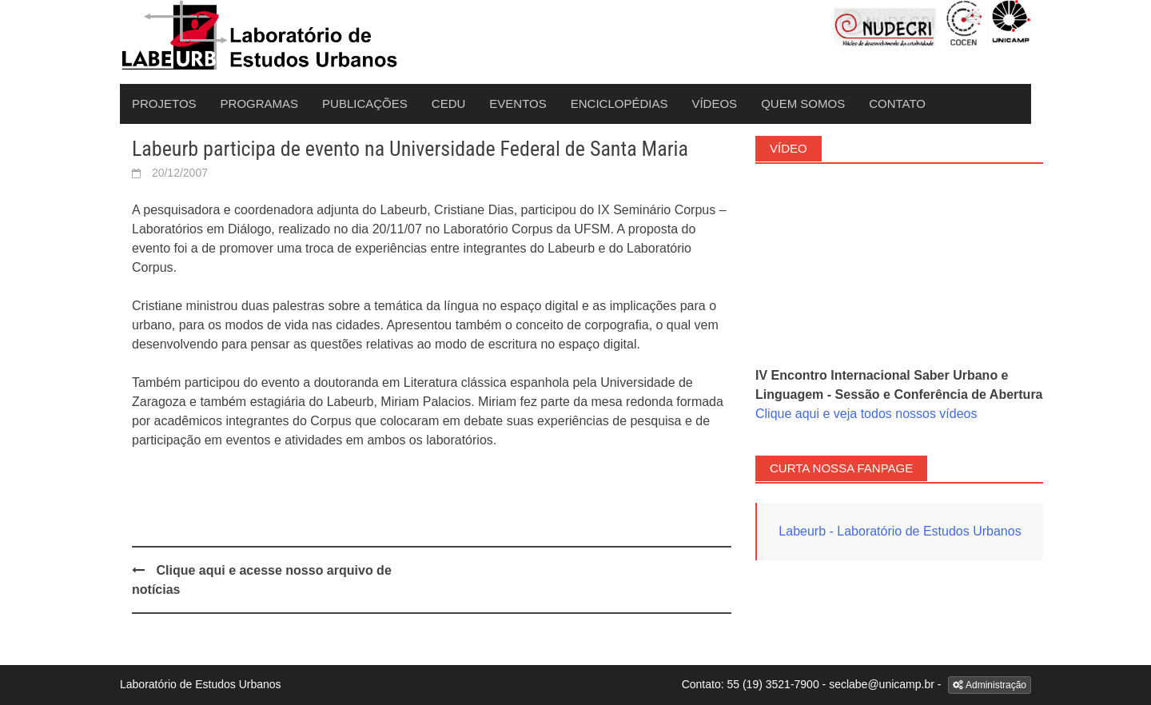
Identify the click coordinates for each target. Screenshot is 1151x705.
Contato (897, 103)
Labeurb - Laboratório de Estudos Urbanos (900, 531)
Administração (989, 685)
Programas (260, 103)
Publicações (365, 103)
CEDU (449, 103)
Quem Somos (803, 103)
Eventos (517, 103)
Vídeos (714, 103)
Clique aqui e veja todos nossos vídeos (866, 413)
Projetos (164, 103)
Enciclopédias (619, 103)
